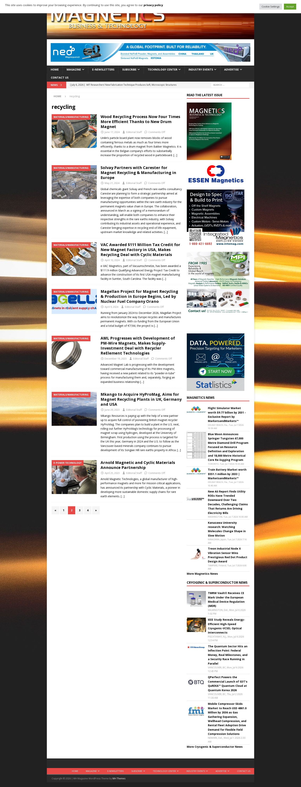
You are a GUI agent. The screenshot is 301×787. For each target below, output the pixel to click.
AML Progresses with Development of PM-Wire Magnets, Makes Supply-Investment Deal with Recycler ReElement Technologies (138, 346)
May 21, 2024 (112, 183)
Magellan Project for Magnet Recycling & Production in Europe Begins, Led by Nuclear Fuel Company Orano (139, 296)
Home (55, 69)
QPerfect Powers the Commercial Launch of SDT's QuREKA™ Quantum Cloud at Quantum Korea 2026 (227, 683)
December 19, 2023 (116, 358)
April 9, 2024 (111, 307)
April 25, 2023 (112, 473)
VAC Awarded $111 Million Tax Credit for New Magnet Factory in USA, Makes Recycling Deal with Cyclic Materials (140, 249)
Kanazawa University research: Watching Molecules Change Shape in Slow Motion (227, 529)
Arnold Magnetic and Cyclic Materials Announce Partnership (138, 465)
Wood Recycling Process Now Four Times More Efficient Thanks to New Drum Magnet (140, 121)
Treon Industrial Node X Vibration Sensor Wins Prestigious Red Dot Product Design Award (227, 555)
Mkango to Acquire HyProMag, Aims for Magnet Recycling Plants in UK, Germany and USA (141, 399)
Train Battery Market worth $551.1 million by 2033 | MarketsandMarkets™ (227, 474)
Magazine (74, 69)
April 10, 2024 (112, 260)
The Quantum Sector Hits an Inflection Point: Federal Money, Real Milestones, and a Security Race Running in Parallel (227, 654)
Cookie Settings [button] (271, 6)
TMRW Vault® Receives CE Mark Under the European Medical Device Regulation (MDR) (226, 599)
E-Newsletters (103, 69)
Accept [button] (290, 6)
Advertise (231, 69)
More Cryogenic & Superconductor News (215, 746)
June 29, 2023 (112, 409)
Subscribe (129, 69)
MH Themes (118, 778)
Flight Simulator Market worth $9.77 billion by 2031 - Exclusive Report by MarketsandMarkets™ (227, 414)
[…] (175, 155)
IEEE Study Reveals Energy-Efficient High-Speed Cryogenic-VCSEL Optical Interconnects (226, 626)
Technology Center (162, 69)
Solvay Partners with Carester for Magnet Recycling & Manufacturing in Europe (138, 172)
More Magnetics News (202, 573)
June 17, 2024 (112, 132)
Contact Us (60, 77)
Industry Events (201, 69)
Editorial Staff (134, 132)
